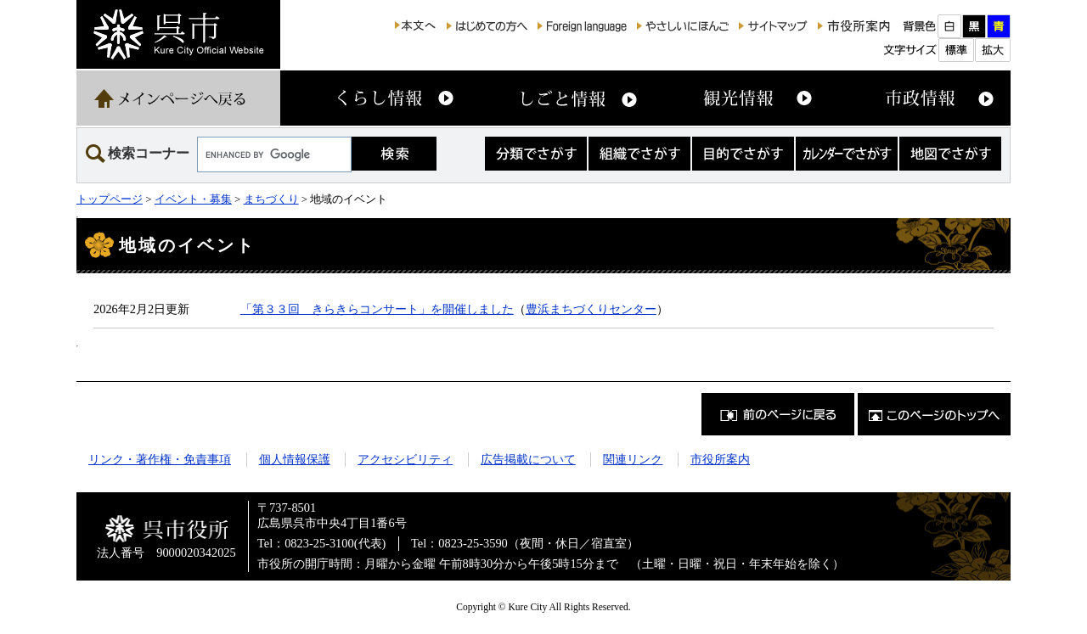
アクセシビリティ (405, 459)
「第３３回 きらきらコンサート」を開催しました (377, 309)
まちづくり (271, 199)
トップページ (109, 199)
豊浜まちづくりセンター (591, 309)
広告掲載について (528, 459)
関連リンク (632, 459)
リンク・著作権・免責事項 (159, 459)
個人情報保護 (294, 459)
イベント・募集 (193, 199)
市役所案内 (720, 459)
